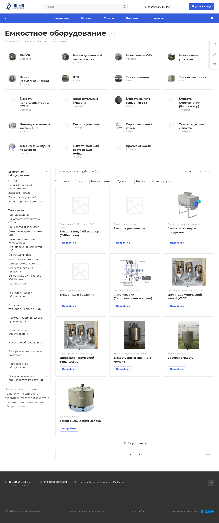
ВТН (76, 77)
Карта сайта (138, 511)
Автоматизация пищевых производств (26, 319)
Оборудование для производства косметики (28, 378)
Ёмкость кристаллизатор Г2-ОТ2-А (35, 102)
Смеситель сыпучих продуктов (20, 270)
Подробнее (69, 242)
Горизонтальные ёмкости (24, 226)
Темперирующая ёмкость (24, 263)
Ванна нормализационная (25, 201)
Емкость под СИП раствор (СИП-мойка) (86, 149)
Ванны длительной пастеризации (20, 187)
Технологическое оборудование (20, 294)
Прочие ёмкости (138, 146)
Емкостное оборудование (28, 173)
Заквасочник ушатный (22, 197)
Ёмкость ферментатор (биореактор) (189, 102)
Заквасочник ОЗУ (139, 55)
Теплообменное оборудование (19, 332)
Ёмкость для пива (86, 124)
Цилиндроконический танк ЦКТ (25, 249)
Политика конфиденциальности (85, 511)
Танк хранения (137, 77)
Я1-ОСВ (25, 55)
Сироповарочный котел (23, 259)
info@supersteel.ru (55, 481)
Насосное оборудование (25, 342)
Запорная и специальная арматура (26, 353)
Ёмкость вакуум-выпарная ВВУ (25, 233)
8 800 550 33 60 (158, 6)
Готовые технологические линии (25, 307)
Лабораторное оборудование (18, 365)
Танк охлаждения (192, 77)
